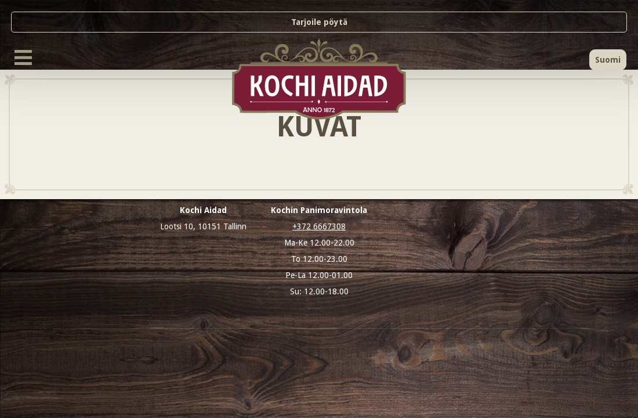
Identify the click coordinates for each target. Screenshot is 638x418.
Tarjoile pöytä (319, 22)
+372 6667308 (319, 226)
